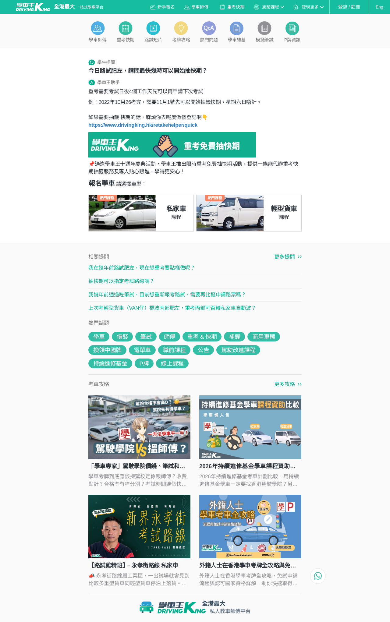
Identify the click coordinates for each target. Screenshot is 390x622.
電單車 (142, 350)
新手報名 (166, 7)
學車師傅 (199, 7)
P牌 (144, 363)
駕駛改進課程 (238, 350)
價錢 (122, 337)
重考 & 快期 (202, 337)
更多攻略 (288, 384)
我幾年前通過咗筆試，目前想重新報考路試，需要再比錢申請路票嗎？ (167, 295)
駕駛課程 (273, 7)
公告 (203, 350)
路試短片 (153, 39)
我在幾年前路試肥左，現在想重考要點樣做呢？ (141, 268)
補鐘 (234, 337)
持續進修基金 (110, 363)
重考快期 (235, 7)
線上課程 (172, 363)
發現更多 (313, 7)
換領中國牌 (107, 350)
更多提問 (288, 257)
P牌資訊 (292, 39)
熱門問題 (209, 39)
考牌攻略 (181, 39)
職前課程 (174, 350)
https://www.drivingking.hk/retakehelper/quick (142, 125)
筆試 (145, 337)
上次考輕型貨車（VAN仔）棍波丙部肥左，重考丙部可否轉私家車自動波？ (172, 308)
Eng (379, 7)
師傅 (169, 337)
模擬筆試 (264, 39)
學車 (99, 337)
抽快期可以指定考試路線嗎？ (121, 281)
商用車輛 (263, 337)
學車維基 (237, 39)
